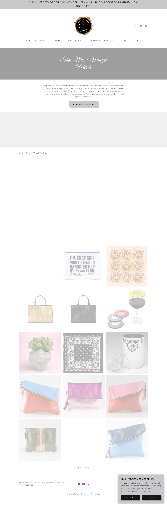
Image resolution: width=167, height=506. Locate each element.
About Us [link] (109, 40)
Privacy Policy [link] (73, 497)
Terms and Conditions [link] (90, 497)
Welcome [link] (31, 40)
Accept (151, 498)
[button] (145, 25)
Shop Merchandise (83, 104)
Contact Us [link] (125, 40)
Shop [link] (138, 40)
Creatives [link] (94, 40)
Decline (130, 498)
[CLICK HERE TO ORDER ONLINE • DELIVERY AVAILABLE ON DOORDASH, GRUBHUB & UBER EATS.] (83, 4)
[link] (83, 25)
